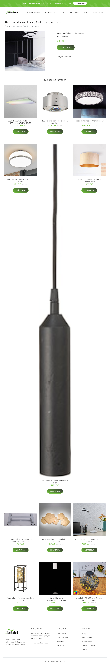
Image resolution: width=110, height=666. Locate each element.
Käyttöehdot (87, 643)
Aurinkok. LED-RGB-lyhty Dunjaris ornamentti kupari (89, 600)
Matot (63, 13)
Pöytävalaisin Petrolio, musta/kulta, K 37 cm (20, 600)
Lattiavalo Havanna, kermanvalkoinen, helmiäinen (55, 600)
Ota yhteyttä (87, 639)
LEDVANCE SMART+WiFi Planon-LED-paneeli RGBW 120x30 (20, 123)
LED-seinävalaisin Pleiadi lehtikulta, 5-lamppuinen (54, 541)
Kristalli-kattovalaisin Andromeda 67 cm (89, 123)
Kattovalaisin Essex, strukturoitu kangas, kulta (89, 182)
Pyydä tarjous (80, 3)
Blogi (85, 13)
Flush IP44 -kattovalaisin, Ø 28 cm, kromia (20, 182)
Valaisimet (74, 13)
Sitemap (85, 650)
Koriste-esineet (33, 13)
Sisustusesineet (62, 639)
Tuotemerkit (97, 13)
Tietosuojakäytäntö (89, 647)
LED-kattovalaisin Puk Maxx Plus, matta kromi (55, 123)
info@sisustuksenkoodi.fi (40, 644)
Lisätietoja (65, 49)
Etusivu (7, 27)
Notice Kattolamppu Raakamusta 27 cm (55, 483)
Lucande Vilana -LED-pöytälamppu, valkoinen (89, 541)
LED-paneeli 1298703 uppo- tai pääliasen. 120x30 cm (21, 541)
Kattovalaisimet (80, 34)
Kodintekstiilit (50, 13)
